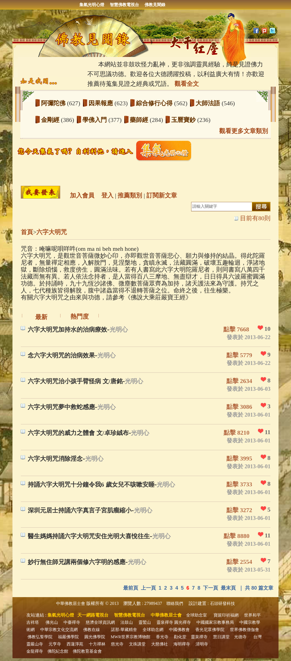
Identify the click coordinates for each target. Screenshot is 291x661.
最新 (41, 317)
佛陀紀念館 (57, 651)
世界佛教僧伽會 (244, 629)
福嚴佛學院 (68, 637)
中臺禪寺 (72, 622)
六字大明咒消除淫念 (55, 458)
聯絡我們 (174, 603)
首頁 (27, 232)
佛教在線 (91, 629)
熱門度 (79, 316)
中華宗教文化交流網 (59, 629)
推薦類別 (130, 195)
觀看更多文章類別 (243, 130)
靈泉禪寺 (164, 622)
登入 (107, 195)
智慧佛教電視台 (124, 4)
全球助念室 (196, 615)
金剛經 (51, 119)
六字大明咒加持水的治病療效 (67, 329)
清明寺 (202, 644)
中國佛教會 (179, 629)
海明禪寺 (181, 644)
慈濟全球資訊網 (100, 622)
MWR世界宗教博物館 (130, 637)
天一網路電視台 (92, 615)
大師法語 (209, 103)
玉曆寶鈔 (184, 119)
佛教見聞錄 (155, 4)
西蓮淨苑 (75, 644)
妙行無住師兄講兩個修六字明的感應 (76, 562)
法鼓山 (126, 622)
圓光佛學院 (94, 637)
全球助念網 (153, 629)
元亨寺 (55, 644)
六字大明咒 (51, 232)
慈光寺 (117, 644)
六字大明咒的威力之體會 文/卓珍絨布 (78, 432)
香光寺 (162, 637)
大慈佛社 (159, 644)
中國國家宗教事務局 (215, 622)
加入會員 (82, 195)
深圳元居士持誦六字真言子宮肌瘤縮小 (79, 510)
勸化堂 (180, 637)
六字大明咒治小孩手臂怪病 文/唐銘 (75, 381)
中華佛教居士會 (70, 603)
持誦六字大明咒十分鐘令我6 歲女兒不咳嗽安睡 (91, 484)
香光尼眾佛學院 (209, 629)
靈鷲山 (144, 622)
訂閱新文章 (161, 195)
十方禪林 (97, 644)
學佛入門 (95, 119)
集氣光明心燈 (91, 4)
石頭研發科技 (222, 603)
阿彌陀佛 (54, 103)
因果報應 (101, 103)
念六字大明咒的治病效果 (61, 355)
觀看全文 (186, 83)
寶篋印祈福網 (226, 615)
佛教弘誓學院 (39, 637)
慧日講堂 (221, 637)
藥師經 (140, 119)
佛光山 (51, 622)
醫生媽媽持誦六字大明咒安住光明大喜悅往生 (89, 536)
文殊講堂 (137, 644)
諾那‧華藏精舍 (124, 629)
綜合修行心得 (155, 103)
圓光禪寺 (182, 622)
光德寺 (240, 637)
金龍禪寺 (34, 651)
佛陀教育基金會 (87, 651)
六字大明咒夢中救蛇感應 (61, 407)
